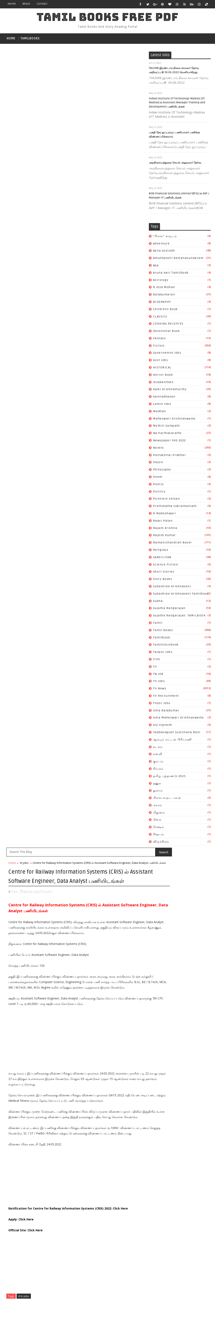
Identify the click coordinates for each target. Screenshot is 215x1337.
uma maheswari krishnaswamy (178, 719)
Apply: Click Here (21, 452)
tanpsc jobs (163, 653)
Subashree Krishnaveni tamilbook (181, 595)
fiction (159, 347)
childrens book (165, 311)
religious (161, 551)
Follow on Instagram (119, 837)
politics (159, 493)
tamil (158, 624)
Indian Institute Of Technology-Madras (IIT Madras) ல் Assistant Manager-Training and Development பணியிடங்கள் (177, 104)
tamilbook (161, 639)
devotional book (166, 332)
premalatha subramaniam (175, 507)
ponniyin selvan (166, 500)
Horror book (163, 376)
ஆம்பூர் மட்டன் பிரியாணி (172, 741)
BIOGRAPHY (162, 303)
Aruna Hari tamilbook (171, 274)
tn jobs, (48, 108)
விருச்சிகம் (161, 843)
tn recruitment (166, 697)
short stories (163, 573)
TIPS (156, 661)
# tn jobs (23, 529)
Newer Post (17, 713)
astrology (161, 281)
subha (158, 602)
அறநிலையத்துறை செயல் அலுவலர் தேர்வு (175, 164)
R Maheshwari (164, 515)
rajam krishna (165, 529)
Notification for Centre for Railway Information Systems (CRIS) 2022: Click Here (68, 441)
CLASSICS (160, 318)
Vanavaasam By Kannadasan (108, 897)
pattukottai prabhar (169, 457)
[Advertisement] (76, 263)
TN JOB (158, 675)
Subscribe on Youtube (119, 828)
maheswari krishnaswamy (174, 420)
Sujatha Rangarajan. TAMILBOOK (179, 617)
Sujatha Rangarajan (169, 610)
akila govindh (164, 252)
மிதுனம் (159, 814)
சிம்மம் (158, 770)
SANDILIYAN (162, 559)
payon (158, 464)
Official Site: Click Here (25, 463)
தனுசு (157, 785)
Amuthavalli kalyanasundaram (178, 259)
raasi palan (163, 522)
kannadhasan (164, 398)
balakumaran (164, 296)
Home (12, 3)
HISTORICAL (162, 369)
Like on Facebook (119, 820)
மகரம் (157, 807)
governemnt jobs (167, 354)
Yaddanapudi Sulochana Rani (177, 734)
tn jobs (159, 683)
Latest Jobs (162, 405)
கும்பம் (158, 763)
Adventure (161, 245)
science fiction (165, 566)
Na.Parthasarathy (167, 435)
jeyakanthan (163, 384)
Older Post (135, 713)
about (26, 3)
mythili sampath (166, 427)
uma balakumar (166, 712)
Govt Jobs (160, 362)
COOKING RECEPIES (168, 325)
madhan (159, 413)
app (156, 267)
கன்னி (158, 756)
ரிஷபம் (158, 836)
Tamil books (163, 632)
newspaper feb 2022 (169, 442)
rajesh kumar (164, 537)
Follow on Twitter (119, 811)
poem (158, 478)
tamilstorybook (166, 646)
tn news (159, 690)
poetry (158, 486)
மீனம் (157, 821)
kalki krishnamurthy (170, 391)
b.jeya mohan (164, 289)
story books (162, 580)
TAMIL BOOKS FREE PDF (107, 17)
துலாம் (158, 792)
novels (158, 449)
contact (42, 3)
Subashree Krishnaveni (172, 588)
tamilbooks (30, 38)
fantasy (159, 340)
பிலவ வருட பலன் (167, 799)
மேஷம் (158, 828)
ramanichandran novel (172, 544)
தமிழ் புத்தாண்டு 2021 (169, 778)
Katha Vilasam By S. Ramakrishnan (113, 906)
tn (155, 668)
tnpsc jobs (161, 705)
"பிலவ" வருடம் (165, 238)
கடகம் (158, 748)
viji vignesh (162, 726)
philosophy (162, 471)
